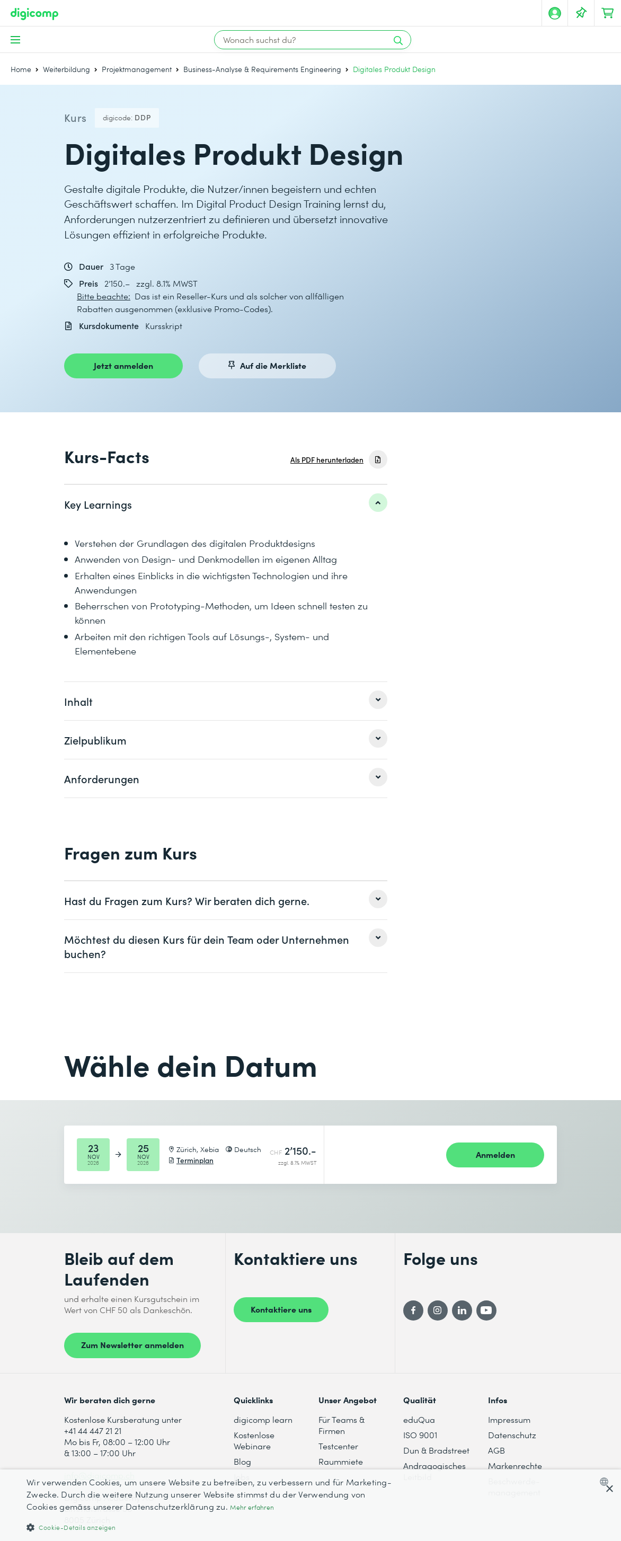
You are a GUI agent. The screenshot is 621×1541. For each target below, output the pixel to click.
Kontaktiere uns (281, 1309)
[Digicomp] (34, 14)
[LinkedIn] (462, 1310)
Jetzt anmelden (123, 365)
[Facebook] (413, 1310)
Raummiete (340, 1461)
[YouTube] (486, 1310)
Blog (242, 1461)
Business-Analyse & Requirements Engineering (262, 69)
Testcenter (338, 1445)
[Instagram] (438, 1310)
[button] (209, 1527)
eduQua (419, 1419)
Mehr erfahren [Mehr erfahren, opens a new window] (252, 1507)
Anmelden (495, 1154)
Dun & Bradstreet (436, 1450)
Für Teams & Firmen (341, 1425)
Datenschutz (512, 1434)
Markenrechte (515, 1465)
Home (21, 69)
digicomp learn (263, 1419)
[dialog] (310, 1505)
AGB (496, 1450)
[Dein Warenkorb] (608, 13)
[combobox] (606, 1481)
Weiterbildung (66, 69)
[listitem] (225, 504)
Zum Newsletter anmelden (132, 1344)
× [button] (609, 1489)
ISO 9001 (420, 1434)
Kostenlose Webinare (254, 1440)
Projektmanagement (137, 69)
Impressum (509, 1419)
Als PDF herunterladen (326, 460)
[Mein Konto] (555, 13)
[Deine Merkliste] (581, 13)
